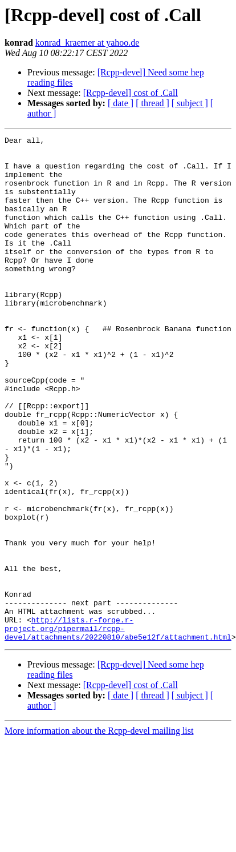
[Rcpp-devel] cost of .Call (130, 93)
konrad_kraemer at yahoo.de (87, 42)
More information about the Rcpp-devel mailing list (99, 832)
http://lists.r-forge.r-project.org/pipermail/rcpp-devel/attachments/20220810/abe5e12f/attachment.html (118, 727)
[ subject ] (190, 103)
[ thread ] (152, 103)
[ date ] (120, 103)
